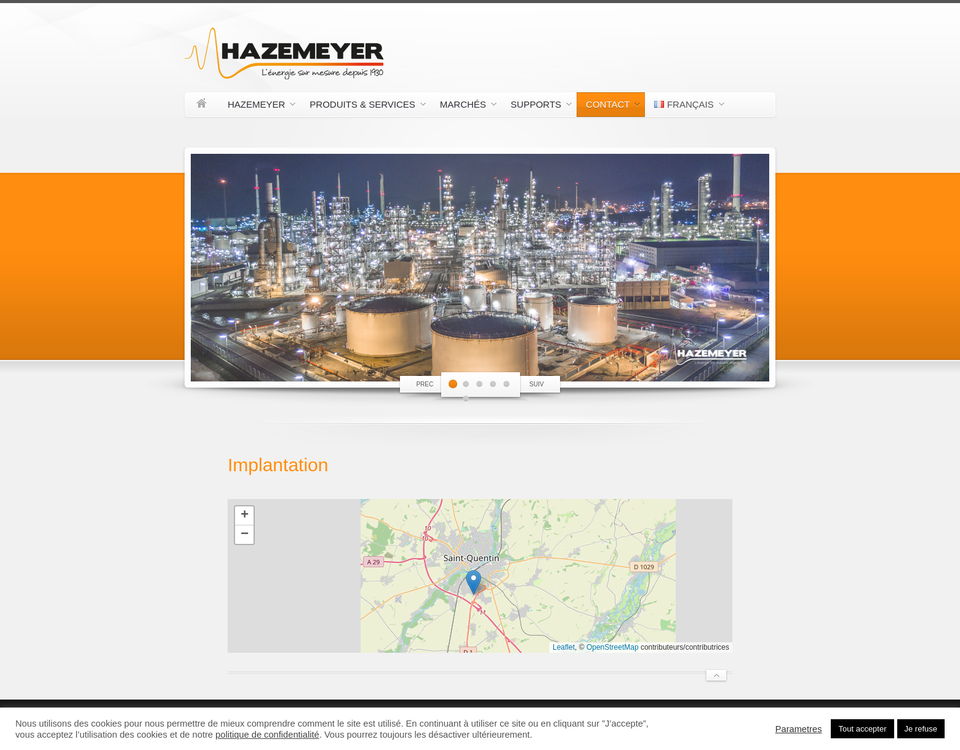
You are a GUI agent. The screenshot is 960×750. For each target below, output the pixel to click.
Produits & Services (362, 106)
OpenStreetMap (612, 647)
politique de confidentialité (267, 735)
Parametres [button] (798, 729)
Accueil (201, 104)
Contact (608, 106)
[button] (473, 582)
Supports (537, 106)
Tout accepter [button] (862, 728)
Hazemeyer (256, 106)
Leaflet (564, 647)
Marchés (464, 106)
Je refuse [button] (921, 728)
